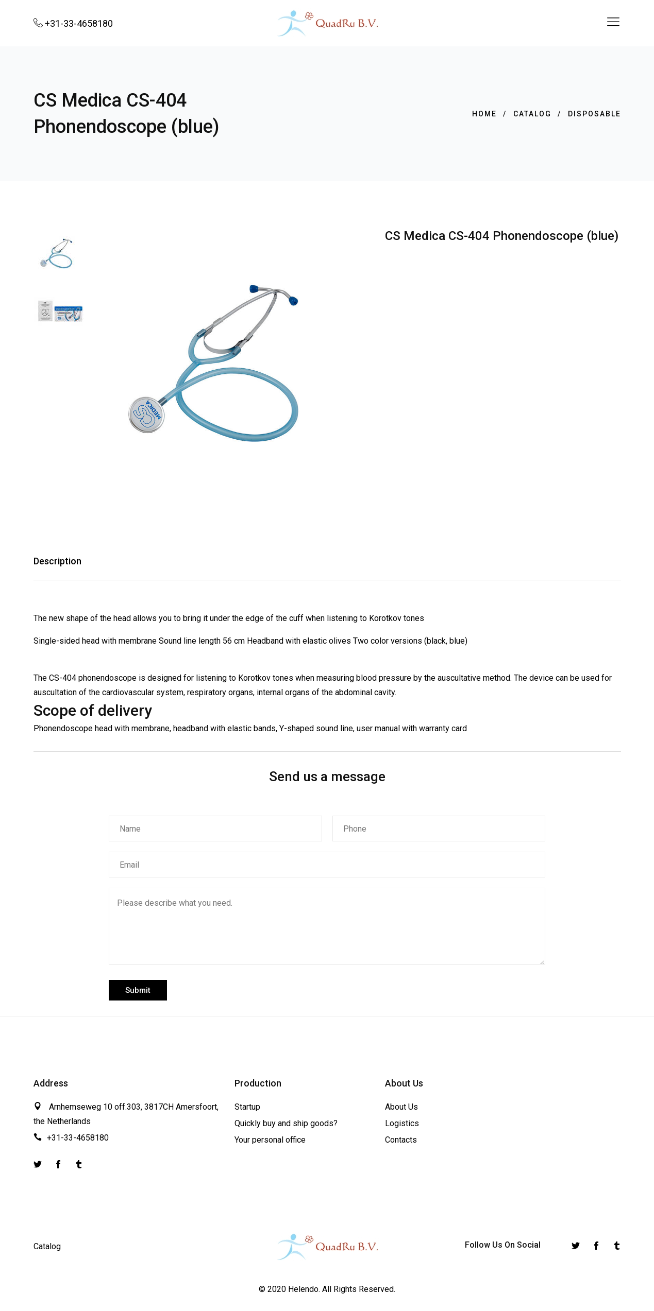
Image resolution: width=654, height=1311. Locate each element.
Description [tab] (57, 560)
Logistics (402, 1122)
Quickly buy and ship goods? (286, 1122)
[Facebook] (58, 1164)
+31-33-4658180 (78, 1137)
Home (484, 114)
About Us (401, 1106)
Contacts (401, 1139)
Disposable (594, 114)
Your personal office (270, 1139)
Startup (247, 1106)
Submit (137, 989)
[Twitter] (37, 1164)
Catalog (532, 114)
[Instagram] (79, 1164)
